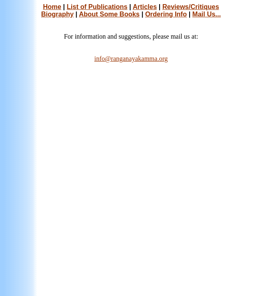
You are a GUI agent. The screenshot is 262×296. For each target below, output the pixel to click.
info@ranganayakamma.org (130, 58)
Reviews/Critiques (190, 6)
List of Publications (97, 6)
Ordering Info (166, 14)
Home (52, 6)
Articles (145, 6)
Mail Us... (206, 14)
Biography (57, 14)
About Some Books (109, 14)
